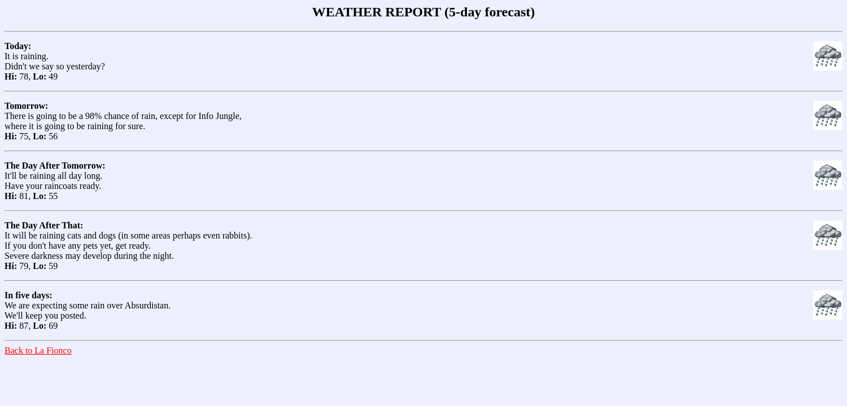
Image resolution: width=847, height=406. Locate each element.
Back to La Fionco (38, 350)
